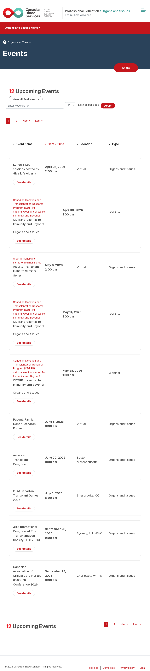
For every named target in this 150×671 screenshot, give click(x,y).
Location (86, 144)
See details (24, 182)
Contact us (109, 667)
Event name (24, 144)
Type (115, 144)
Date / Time (57, 144)
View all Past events (25, 99)
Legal (142, 667)
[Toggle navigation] (143, 10)
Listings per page (88, 104)
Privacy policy (127, 667)
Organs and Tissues (19, 42)
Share (126, 67)
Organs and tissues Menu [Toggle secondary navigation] (21, 27)
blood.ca (93, 667)
